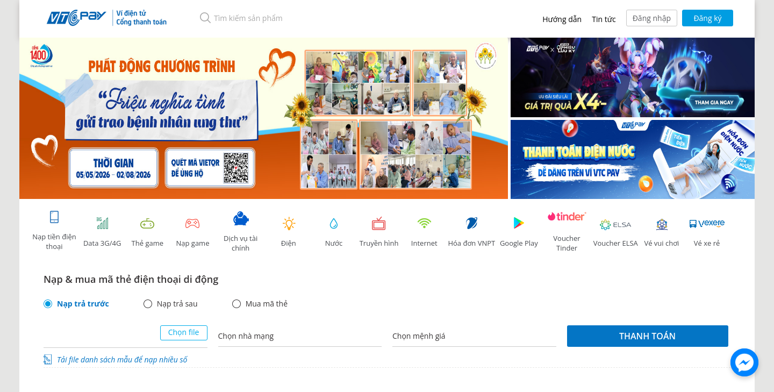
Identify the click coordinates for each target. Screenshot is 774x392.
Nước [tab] (333, 232)
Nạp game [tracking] (192, 232)
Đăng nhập (652, 18)
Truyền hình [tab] (378, 232)
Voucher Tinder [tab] (567, 232)
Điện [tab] (288, 232)
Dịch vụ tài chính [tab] (240, 232)
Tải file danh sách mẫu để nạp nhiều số (122, 359)
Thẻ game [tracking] (147, 232)
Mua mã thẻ (267, 304)
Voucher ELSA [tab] (615, 232)
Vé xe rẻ (706, 232)
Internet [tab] (424, 232)
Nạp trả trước (83, 304)
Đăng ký (707, 18)
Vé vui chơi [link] (661, 232)
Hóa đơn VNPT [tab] (471, 232)
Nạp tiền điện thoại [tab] (54, 230)
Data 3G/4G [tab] (102, 232)
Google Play (518, 232)
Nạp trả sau (177, 304)
